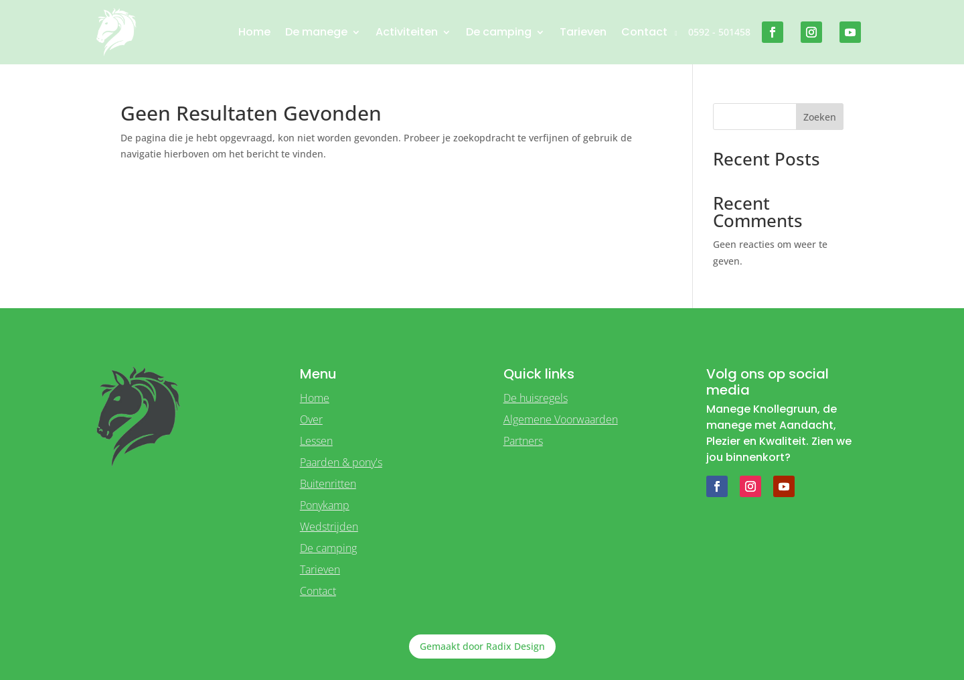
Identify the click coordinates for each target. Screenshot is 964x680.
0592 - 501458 (719, 31)
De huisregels (535, 398)
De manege (316, 32)
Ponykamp (324, 505)
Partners (523, 440)
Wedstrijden (329, 526)
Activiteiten (407, 32)
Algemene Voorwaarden (560, 419)
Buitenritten (328, 483)
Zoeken (819, 117)
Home (254, 32)
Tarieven (583, 32)
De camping (499, 32)
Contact (644, 32)
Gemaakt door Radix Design (482, 646)
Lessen (316, 440)
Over (311, 419)
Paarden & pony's (341, 462)
